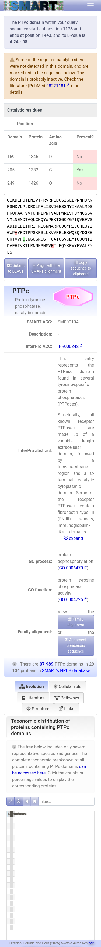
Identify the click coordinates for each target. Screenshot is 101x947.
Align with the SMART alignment (46, 268)
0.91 (78, 897)
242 (71, 873)
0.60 (90, 820)
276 (83, 885)
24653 (85, 867)
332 (83, 873)
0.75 (78, 909)
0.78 (78, 820)
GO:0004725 (73, 599)
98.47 (79, 838)
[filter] (66, 801)
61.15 (79, 867)
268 (83, 903)
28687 (73, 838)
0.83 (78, 873)
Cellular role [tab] (67, 686)
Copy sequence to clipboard (81, 268)
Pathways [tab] (66, 697)
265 (71, 903)
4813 (84, 862)
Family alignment (75, 622)
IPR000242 (70, 346)
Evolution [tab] (31, 686)
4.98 (78, 844)
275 (71, 885)
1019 (72, 850)
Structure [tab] (37, 708)
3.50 (78, 850)
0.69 (90, 891)
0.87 (90, 873)
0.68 (78, 832)
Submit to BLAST (16, 268)
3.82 (90, 844)
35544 (85, 856)
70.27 (91, 856)
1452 (84, 844)
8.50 (90, 879)
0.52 (90, 832)
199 (71, 832)
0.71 (90, 903)
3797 (72, 862)
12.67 (91, 862)
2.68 (90, 850)
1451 (72, 844)
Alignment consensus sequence (75, 645)
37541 (85, 838)
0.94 (78, 885)
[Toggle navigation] (90, 5)
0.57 (90, 909)
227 (71, 820)
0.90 (78, 891)
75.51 (91, 838)
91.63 (79, 856)
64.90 (91, 867)
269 (83, 897)
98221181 (57, 85)
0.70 (90, 897)
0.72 (90, 885)
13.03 (79, 862)
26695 (73, 856)
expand (73, 538)
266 (71, 897)
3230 (84, 879)
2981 (72, 879)
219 (83, 909)
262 (71, 891)
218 (71, 909)
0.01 (78, 921)
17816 (73, 867)
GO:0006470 (73, 567)
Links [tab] (66, 708)
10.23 (79, 879)
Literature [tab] (33, 697)
